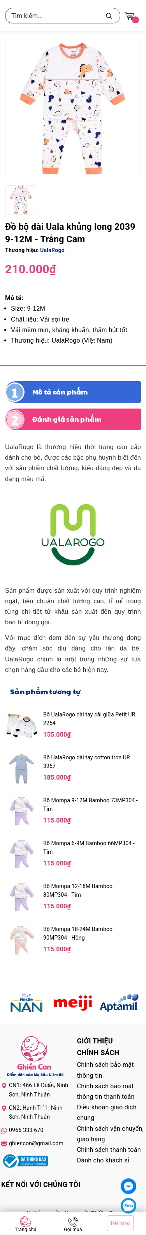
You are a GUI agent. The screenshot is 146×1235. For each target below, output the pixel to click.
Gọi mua (73, 1229)
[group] (73, 109)
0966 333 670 (26, 1130)
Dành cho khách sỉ (103, 1160)
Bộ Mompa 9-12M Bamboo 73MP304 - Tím (90, 804)
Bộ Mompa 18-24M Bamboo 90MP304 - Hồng (78, 933)
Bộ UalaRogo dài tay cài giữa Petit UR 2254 (89, 718)
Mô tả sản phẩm (60, 391)
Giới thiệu (95, 1041)
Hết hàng (120, 1223)
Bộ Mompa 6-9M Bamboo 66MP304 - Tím (89, 847)
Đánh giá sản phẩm (66, 419)
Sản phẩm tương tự (45, 691)
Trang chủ (25, 1229)
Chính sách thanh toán (109, 1149)
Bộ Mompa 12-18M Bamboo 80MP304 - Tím (78, 890)
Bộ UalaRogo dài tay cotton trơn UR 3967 (86, 761)
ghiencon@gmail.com (36, 1143)
